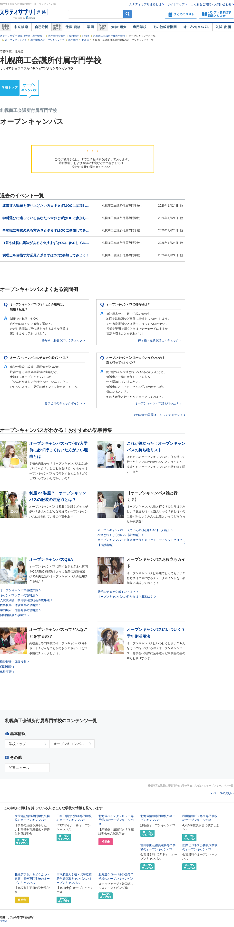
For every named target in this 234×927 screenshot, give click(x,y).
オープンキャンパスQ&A (51, 559)
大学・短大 (119, 27)
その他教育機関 (165, 27)
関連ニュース (19, 768)
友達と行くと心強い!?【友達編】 (119, 535)
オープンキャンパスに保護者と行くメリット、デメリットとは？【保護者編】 (140, 542)
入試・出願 (223, 27)
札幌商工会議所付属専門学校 (109, 36)
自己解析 (41, 27)
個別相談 (6, 666)
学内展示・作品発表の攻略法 (19, 610)
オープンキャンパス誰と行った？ (157, 403)
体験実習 (6, 671)
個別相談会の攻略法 (13, 615)
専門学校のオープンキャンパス (47, 40)
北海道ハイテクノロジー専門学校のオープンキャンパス (116, 820)
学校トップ (10, 87)
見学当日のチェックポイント (64, 403)
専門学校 (140, 27)
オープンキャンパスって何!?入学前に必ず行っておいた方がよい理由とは (58, 450)
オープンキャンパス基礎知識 (19, 590)
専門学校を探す (56, 36)
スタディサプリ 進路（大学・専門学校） (22, 36)
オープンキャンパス (196, 27)
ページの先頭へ (224, 793)
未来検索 (21, 27)
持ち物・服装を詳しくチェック (62, 340)
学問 (90, 27)
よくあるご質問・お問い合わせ (211, 4)
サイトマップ (176, 4)
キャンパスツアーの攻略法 (17, 595)
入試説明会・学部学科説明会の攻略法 (25, 600)
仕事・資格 (73, 27)
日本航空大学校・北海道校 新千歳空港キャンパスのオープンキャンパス (74, 878)
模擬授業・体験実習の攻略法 (19, 605)
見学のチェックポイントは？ (117, 591)
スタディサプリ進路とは (145, 4)
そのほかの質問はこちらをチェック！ (158, 415)
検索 (127, 14)
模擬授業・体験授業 (13, 661)
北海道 (86, 36)
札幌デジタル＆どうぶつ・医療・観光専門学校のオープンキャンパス (32, 878)
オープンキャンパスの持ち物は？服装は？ (125, 596)
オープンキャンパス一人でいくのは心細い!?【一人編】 (134, 530)
